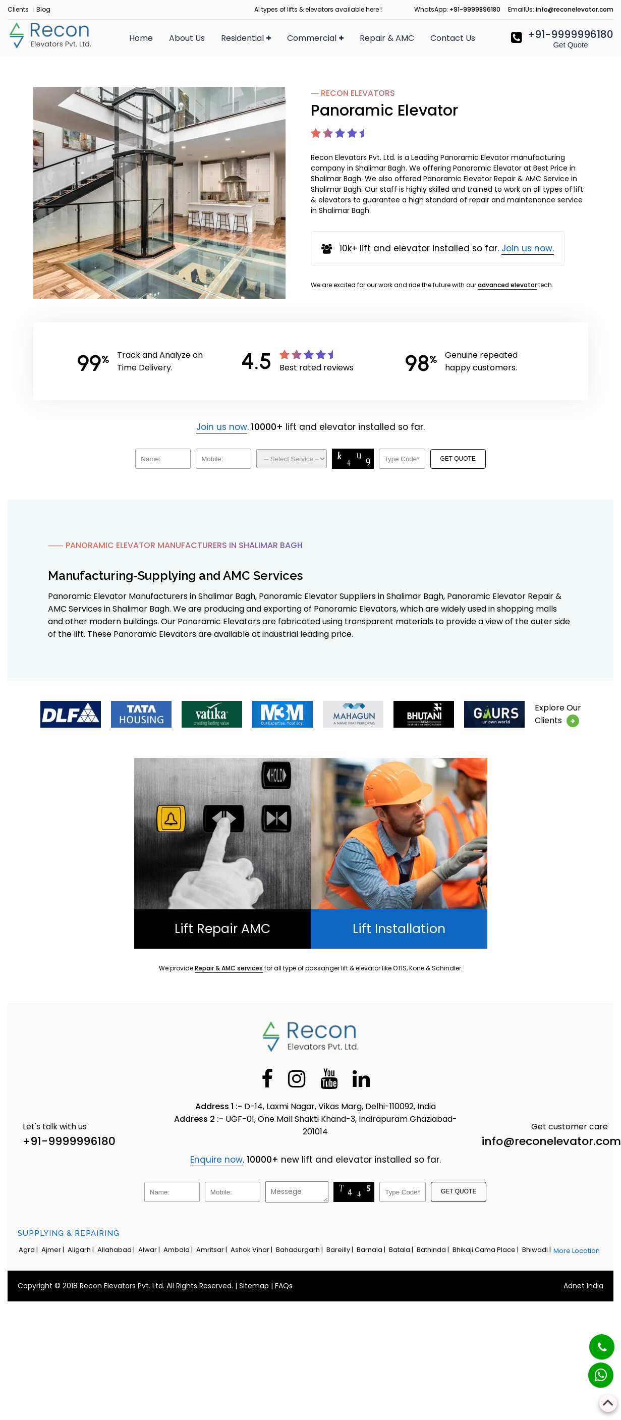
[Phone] (593, 1340)
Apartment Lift (250, 119)
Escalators (308, 84)
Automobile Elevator (327, 248)
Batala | (402, 1249)
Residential (246, 38)
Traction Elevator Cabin (334, 284)
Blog (43, 9)
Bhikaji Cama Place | (486, 1249)
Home (141, 38)
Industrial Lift (312, 211)
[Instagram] (296, 1078)
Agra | (29, 1249)
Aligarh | (81, 1249)
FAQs (284, 1286)
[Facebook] (267, 1078)
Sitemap (254, 1286)
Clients (18, 9)
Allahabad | (116, 1249)
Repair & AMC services (229, 968)
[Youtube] (328, 1078)
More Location (576, 1250)
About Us (187, 38)
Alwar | (149, 1249)
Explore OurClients (558, 714)
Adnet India (583, 1286)
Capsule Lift (310, 139)
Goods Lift (306, 157)
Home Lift (239, 82)
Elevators (305, 66)
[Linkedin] (361, 1078)
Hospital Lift (310, 102)
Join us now (221, 427)
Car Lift (301, 175)
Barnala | (372, 1249)
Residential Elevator (260, 137)
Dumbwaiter (311, 193)
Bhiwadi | (537, 1249)
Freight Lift (308, 121)
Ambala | (178, 1249)
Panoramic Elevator (326, 230)
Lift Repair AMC (222, 929)
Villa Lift (236, 100)
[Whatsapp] (594, 1369)
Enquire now (216, 1160)
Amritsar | (212, 1249)
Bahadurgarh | (300, 1249)
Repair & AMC (387, 38)
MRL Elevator (312, 266)
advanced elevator (507, 285)
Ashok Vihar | (252, 1249)
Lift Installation (399, 929)
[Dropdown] (291, 458)
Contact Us (452, 38)
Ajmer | (53, 1249)
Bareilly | (340, 1249)
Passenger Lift (248, 64)
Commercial (315, 38)
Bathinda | (433, 1249)
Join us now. (527, 248)
